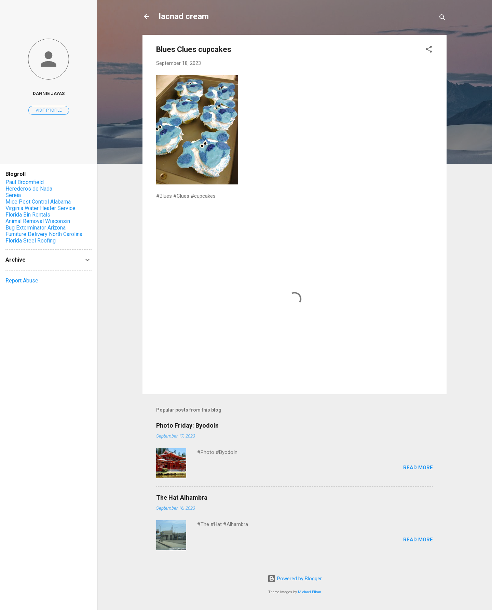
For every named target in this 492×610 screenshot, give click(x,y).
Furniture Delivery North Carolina (43, 234)
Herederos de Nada (28, 188)
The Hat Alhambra (181, 497)
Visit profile (49, 110)
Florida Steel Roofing (30, 240)
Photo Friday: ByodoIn (187, 425)
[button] (429, 50)
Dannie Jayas (49, 93)
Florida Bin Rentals (27, 214)
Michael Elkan (309, 592)
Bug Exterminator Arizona (35, 227)
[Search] (442, 18)
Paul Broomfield (24, 182)
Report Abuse (21, 280)
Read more (418, 468)
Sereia (13, 195)
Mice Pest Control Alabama (38, 201)
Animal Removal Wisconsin (37, 221)
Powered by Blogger (295, 579)
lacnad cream (184, 16)
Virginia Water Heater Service (40, 208)
